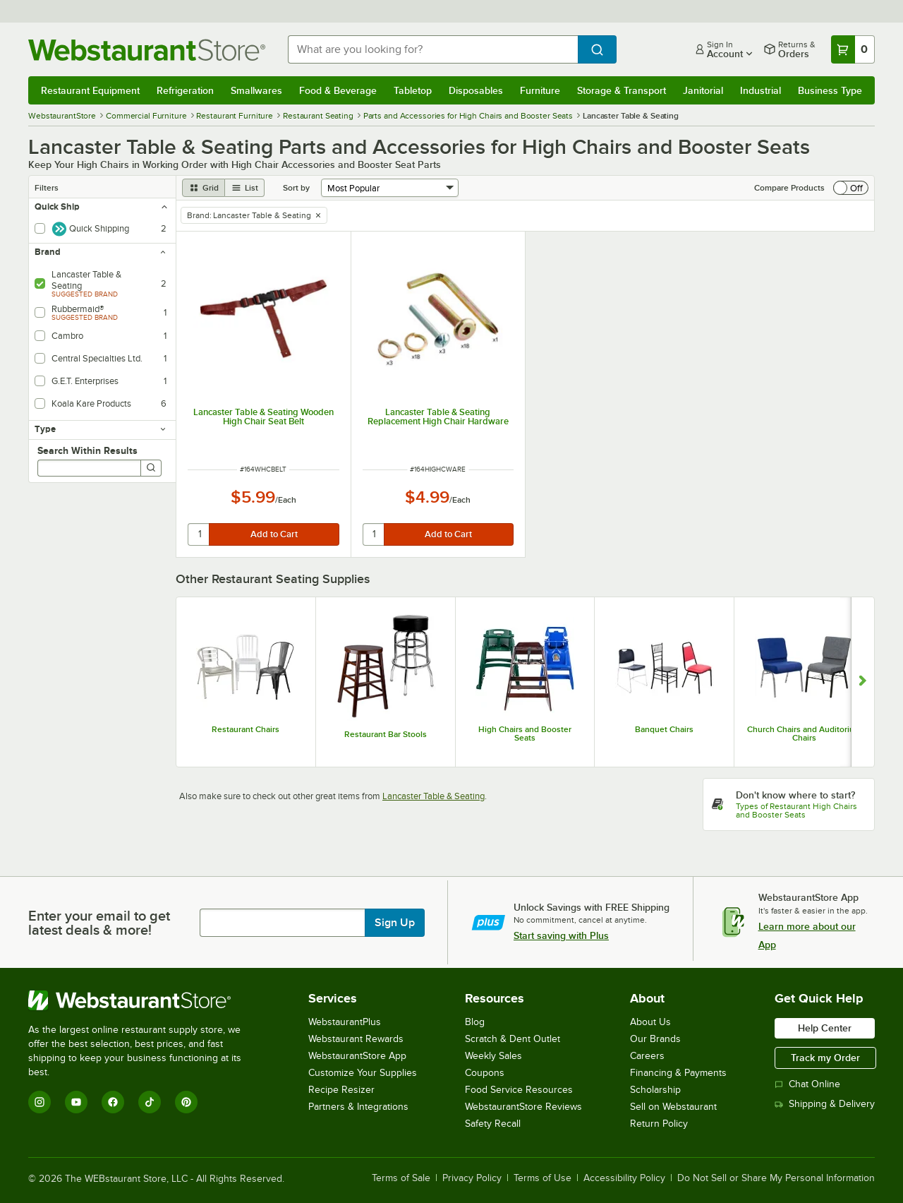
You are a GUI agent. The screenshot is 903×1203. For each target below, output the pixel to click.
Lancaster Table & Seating (433, 796)
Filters (47, 188)
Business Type (830, 90)
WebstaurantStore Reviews (523, 1106)
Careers (647, 1056)
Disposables (476, 90)
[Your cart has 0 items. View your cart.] (853, 49)
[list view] (245, 188)
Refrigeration (185, 90)
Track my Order (825, 1057)
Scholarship (655, 1089)
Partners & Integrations (358, 1106)
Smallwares (256, 90)
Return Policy (659, 1123)
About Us (650, 1022)
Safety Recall (493, 1123)
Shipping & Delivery (825, 1104)
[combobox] (433, 49)
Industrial (760, 90)
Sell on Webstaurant (673, 1106)
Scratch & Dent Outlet (512, 1039)
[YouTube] (76, 1102)
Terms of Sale (401, 1178)
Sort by (296, 188)
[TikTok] (149, 1102)
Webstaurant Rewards (356, 1039)
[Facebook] (113, 1102)
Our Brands (655, 1039)
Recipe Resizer (341, 1089)
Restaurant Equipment (90, 90)
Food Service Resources (519, 1089)
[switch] (850, 188)
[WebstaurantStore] (144, 1000)
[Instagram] (39, 1102)
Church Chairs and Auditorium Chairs (804, 733)
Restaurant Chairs (245, 729)
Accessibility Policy (624, 1178)
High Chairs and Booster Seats (524, 733)
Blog (475, 1022)
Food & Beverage (338, 90)
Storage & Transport (621, 90)
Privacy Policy (472, 1178)
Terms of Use (542, 1178)
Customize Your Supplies (362, 1072)
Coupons (484, 1072)
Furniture (540, 90)
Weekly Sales (493, 1056)
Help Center (825, 1028)
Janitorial (703, 90)
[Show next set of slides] (862, 682)
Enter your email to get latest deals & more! (99, 923)
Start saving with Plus (561, 935)
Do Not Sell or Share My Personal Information (776, 1178)
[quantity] (199, 534)
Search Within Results (87, 450)
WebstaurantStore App (357, 1056)
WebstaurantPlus (344, 1022)
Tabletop (413, 90)
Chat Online (807, 1084)
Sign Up (395, 922)
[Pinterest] (186, 1102)
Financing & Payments (678, 1072)
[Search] (151, 468)
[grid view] (203, 188)
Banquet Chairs (664, 729)
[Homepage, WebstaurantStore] (146, 50)
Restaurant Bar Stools (385, 734)
